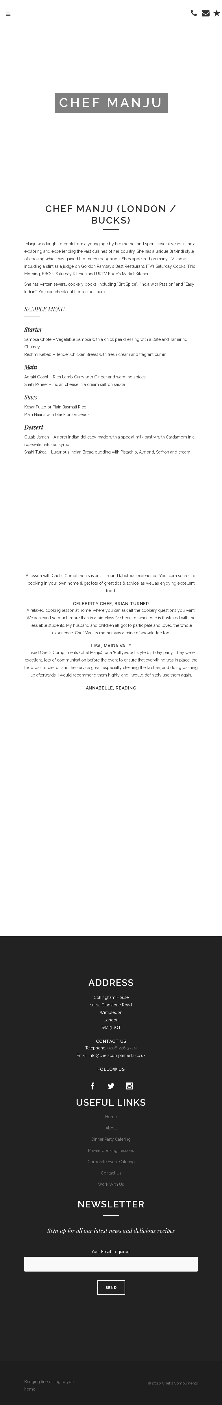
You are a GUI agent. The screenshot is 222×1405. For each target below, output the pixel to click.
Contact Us (111, 1173)
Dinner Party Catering (111, 1139)
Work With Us (111, 1184)
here (101, 291)
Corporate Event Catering (111, 1161)
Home (111, 1116)
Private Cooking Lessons (111, 1150)
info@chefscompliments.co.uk (117, 1055)
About (111, 1128)
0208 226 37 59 (122, 1048)
